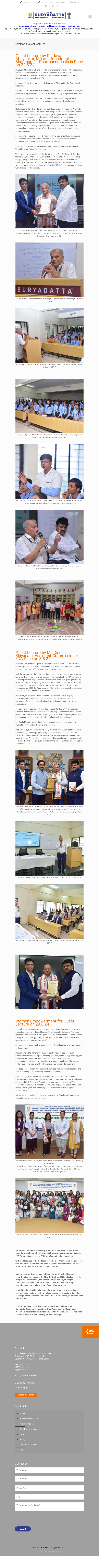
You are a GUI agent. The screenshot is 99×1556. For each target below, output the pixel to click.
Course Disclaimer (26, 1395)
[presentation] (37, 1519)
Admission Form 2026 (29, 1419)
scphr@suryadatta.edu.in (69, 2)
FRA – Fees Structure (28, 1445)
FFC (21, 1450)
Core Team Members (28, 1429)
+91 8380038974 (21, 1370)
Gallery (22, 1439)
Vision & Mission (27, 1424)
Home (22, 1413)
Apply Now (90, 1332)
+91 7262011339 (29, 2)
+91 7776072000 (47, 2)
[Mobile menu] (90, 16)
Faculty (23, 1434)
